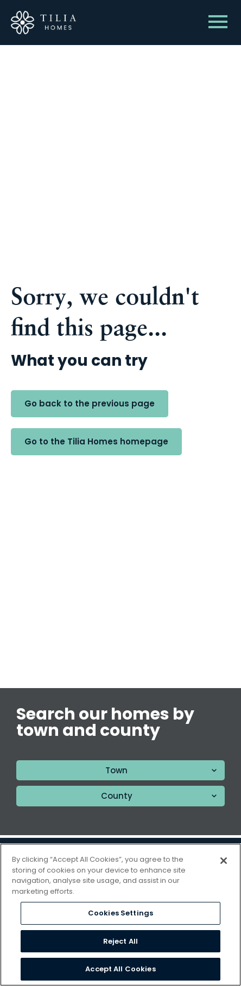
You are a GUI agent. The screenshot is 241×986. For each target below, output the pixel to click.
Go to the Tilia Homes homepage (96, 441)
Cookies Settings (120, 913)
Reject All (120, 941)
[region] (120, 914)
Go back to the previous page (89, 403)
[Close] (224, 861)
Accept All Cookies (120, 969)
